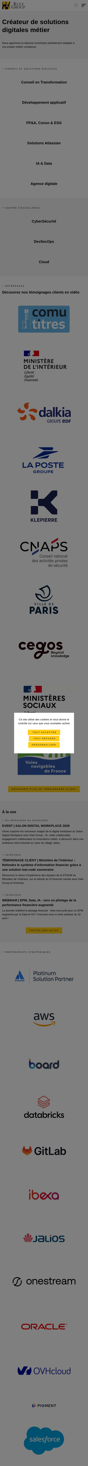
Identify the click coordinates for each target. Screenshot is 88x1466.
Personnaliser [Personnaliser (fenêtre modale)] (44, 745)
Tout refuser (44, 738)
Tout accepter (44, 732)
